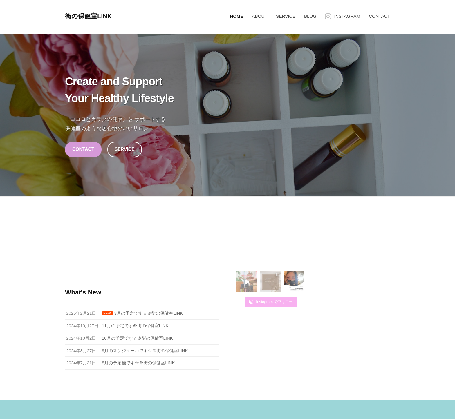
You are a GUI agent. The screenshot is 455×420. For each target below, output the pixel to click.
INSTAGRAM (347, 16)
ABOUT (259, 16)
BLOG (310, 16)
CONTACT (379, 16)
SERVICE (285, 16)
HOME (236, 16)
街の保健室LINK (88, 16)
